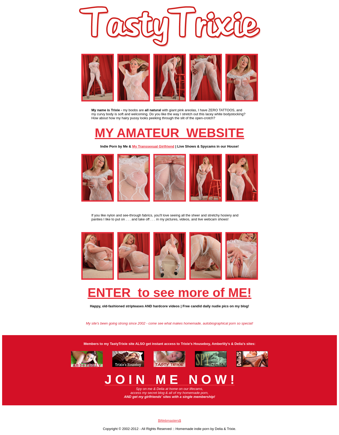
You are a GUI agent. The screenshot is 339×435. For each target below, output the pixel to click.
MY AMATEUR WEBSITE (169, 133)
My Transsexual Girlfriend (153, 146)
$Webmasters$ (169, 421)
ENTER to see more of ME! (170, 293)
